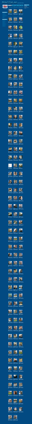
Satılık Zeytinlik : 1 (4, 20)
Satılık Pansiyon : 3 (4, 26)
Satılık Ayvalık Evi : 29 (4, 24)
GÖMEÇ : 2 (3, 17)
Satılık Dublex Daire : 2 (4, 23)
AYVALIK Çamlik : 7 (4, 14)
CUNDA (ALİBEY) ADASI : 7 (4, 15)
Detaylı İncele (20, 31)
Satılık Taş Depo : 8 (4, 21)
